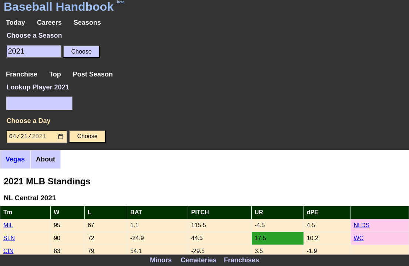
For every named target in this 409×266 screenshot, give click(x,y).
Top (55, 74)
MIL (8, 225)
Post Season (93, 74)
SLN (9, 238)
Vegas (15, 159)
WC (359, 238)
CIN (8, 251)
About (45, 159)
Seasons (87, 22)
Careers (49, 22)
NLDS (362, 225)
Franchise (21, 74)
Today (15, 22)
